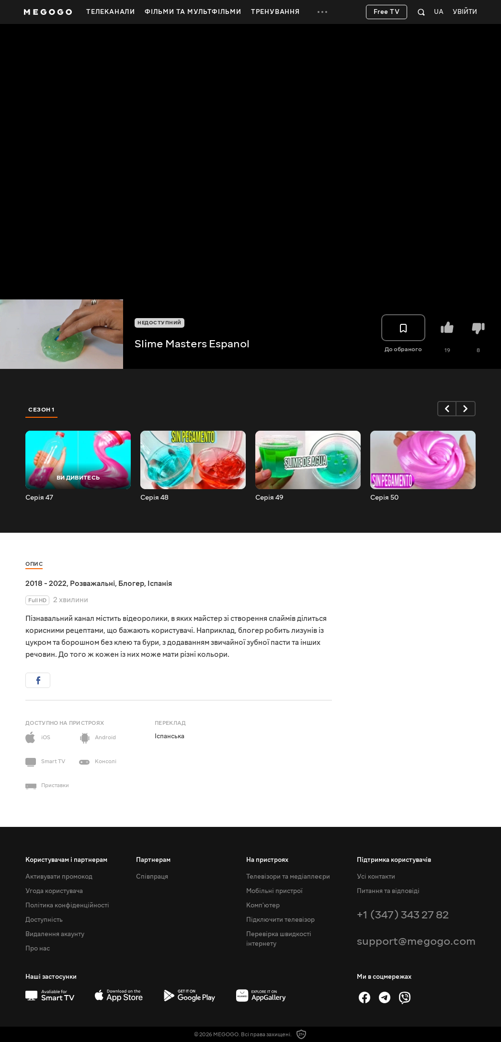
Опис (34, 564)
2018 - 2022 (46, 583)
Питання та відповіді (388, 891)
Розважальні (92, 583)
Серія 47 (39, 497)
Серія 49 (269, 497)
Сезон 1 (41, 409)
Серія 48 (154, 497)
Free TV (387, 12)
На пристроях (267, 860)
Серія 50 (384, 497)
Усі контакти (376, 876)
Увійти (465, 12)
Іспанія (160, 583)
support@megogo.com (416, 941)
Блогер (131, 583)
